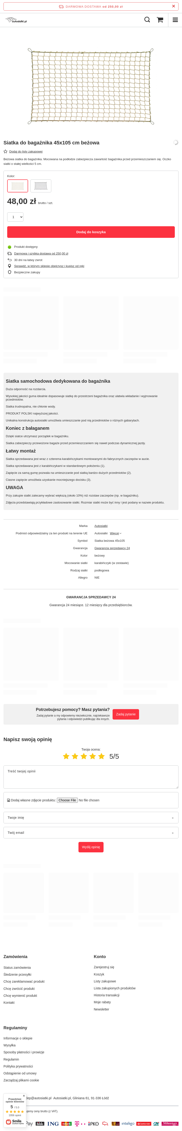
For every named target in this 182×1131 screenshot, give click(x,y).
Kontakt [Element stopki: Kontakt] (8, 1002)
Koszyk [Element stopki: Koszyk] (99, 974)
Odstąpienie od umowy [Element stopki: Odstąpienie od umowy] (19, 1073)
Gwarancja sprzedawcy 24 (112, 548)
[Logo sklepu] (16, 20)
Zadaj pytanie (126, 714)
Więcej (114, 533)
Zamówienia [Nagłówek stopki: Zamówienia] (15, 956)
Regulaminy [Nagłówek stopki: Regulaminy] (15, 1028)
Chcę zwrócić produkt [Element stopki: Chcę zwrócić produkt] (19, 988)
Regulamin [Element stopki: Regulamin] (11, 1059)
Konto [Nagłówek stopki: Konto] (100, 956)
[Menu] (175, 20)
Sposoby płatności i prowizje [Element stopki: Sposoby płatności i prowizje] (23, 1052)
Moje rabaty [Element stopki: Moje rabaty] (102, 1002)
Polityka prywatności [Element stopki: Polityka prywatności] (18, 1066)
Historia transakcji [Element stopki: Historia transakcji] (106, 995)
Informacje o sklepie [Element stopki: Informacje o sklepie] (17, 1038)
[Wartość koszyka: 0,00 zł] (160, 20)
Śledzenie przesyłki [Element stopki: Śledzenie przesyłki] (17, 974)
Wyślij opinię (91, 847)
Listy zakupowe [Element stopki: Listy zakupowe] (105, 981)
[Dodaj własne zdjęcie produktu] (87, 800)
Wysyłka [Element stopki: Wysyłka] (9, 1045)
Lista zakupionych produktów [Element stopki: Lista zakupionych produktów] (115, 988)
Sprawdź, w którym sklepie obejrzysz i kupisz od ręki (49, 266)
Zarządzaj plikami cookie (21, 1080)
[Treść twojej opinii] (91, 777)
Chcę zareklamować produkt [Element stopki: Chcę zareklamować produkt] (24, 981)
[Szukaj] (147, 20)
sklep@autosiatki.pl (37, 1098)
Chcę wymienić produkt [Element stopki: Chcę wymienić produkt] (20, 995)
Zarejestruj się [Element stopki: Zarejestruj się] (104, 967)
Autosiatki (100, 526)
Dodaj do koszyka (91, 232)
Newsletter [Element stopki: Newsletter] (101, 1009)
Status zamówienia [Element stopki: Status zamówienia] (17, 967)
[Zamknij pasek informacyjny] (173, 6)
